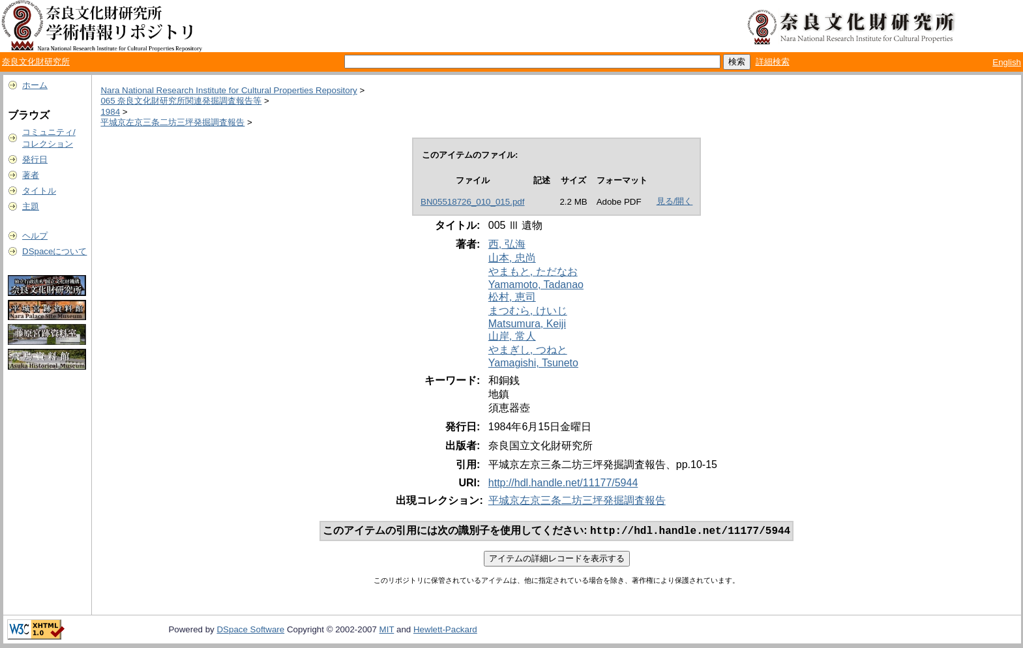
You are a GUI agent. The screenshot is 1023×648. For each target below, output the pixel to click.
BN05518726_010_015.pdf (472, 202)
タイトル (39, 191)
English (1006, 62)
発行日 (35, 159)
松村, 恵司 (512, 296)
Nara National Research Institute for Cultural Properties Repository (228, 90)
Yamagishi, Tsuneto (533, 362)
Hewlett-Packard (445, 631)
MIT (386, 631)
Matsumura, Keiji (527, 323)
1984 (110, 112)
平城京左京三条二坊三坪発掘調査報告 (172, 122)
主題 (30, 206)
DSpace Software (250, 631)
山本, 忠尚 (512, 257)
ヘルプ (35, 236)
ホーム (35, 85)
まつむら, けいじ (527, 310)
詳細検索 (773, 61)
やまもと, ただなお (533, 271)
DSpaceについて (54, 251)
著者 (30, 175)
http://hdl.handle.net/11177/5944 (563, 482)
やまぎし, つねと (527, 349)
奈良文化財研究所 (36, 61)
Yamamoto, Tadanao (536, 284)
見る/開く (675, 201)
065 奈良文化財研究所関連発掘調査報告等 (180, 101)
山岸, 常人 (512, 336)
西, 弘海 (507, 244)
